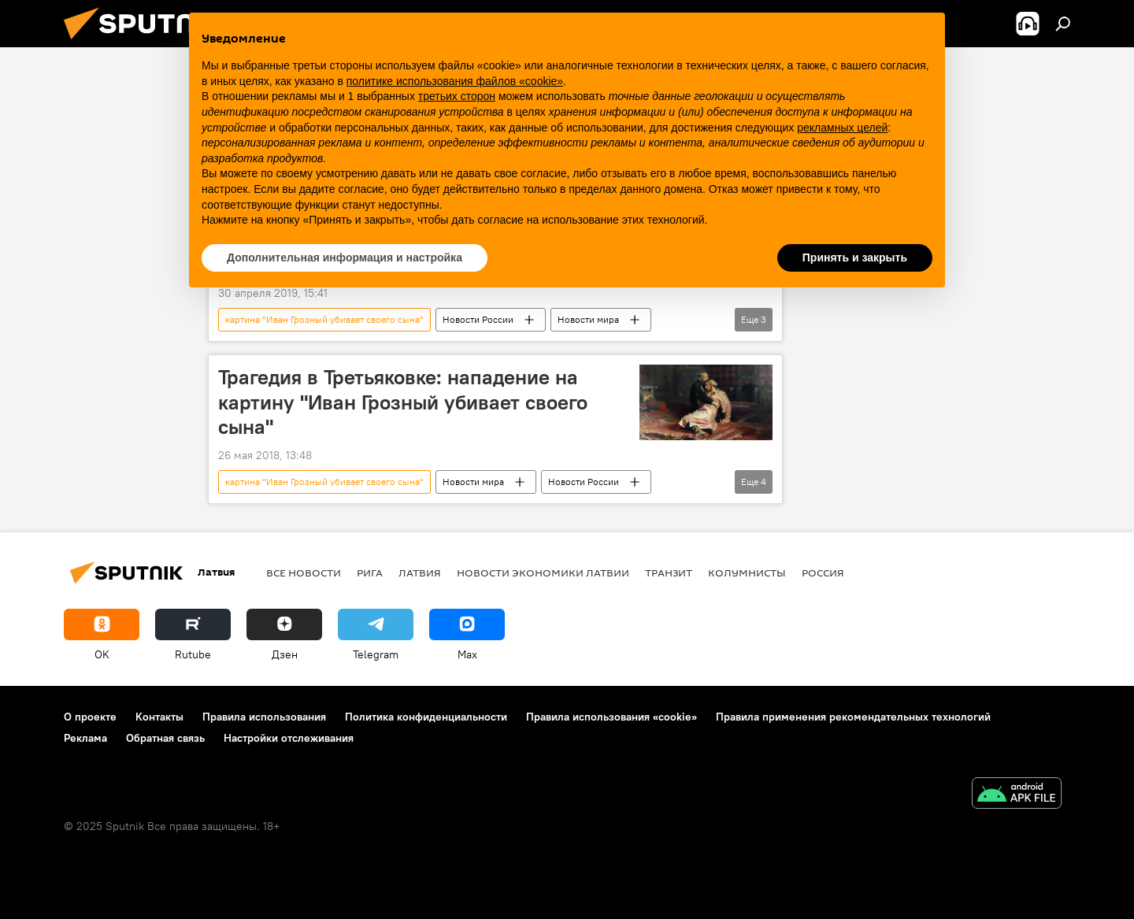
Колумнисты (747, 572)
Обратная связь (165, 738)
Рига (370, 572)
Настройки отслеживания (289, 738)
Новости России (478, 319)
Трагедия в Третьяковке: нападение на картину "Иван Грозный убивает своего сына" (402, 402)
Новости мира (588, 319)
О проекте (90, 717)
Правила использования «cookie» (611, 717)
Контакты (159, 717)
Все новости (303, 572)
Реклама (85, 738)
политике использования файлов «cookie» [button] (454, 81)
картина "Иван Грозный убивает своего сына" (324, 319)
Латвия (419, 572)
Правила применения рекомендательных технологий (853, 717)
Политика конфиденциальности (426, 717)
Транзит (668, 572)
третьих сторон (456, 96)
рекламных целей (842, 127)
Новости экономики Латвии (543, 572)
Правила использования (264, 717)
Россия (823, 572)
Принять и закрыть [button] (854, 257)
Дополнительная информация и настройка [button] (344, 257)
